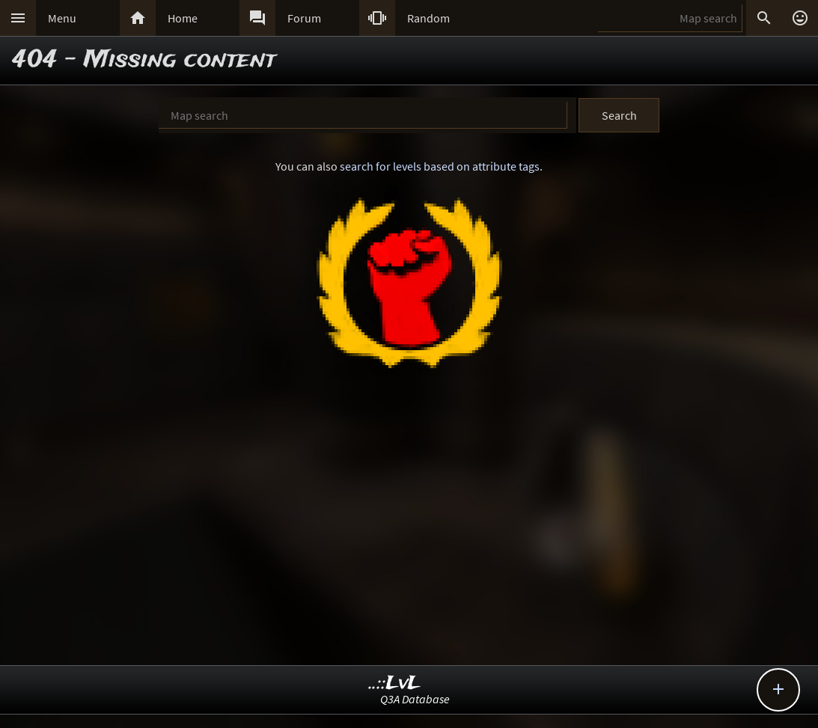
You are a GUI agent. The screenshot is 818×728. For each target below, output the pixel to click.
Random (428, 17)
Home (183, 17)
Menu (62, 17)
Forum (304, 17)
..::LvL (395, 683)
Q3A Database (415, 698)
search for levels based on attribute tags (440, 166)
